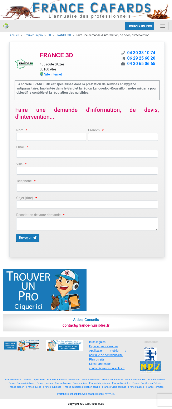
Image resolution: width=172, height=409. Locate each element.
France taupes (136, 386)
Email (20, 147)
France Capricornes (34, 379)
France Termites (154, 386)
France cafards (13, 379)
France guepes (44, 383)
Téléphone (24, 181)
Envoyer (28, 238)
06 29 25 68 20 (141, 58)
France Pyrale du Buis (114, 386)
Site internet (53, 74)
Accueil (14, 35)
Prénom (94, 130)
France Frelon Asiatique (21, 383)
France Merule (63, 383)
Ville (19, 164)
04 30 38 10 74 (141, 52)
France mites (80, 383)
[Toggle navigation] (163, 26)
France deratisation (112, 379)
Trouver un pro (33, 35)
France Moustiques (99, 383)
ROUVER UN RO (139, 26)
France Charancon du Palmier (63, 379)
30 (49, 35)
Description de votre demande (38, 214)
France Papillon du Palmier (147, 383)
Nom (20, 130)
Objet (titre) (24, 197)
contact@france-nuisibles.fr (107, 368)
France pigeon (16, 386)
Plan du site (96, 359)
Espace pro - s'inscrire (103, 346)
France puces (33, 386)
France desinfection (135, 379)
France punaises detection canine (81, 386)
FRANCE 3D (63, 35)
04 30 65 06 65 (141, 63)
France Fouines (156, 379)
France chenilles (91, 379)
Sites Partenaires (100, 364)
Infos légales (97, 342)
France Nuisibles (121, 383)
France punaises (52, 386)
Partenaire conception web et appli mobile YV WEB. (86, 393)
